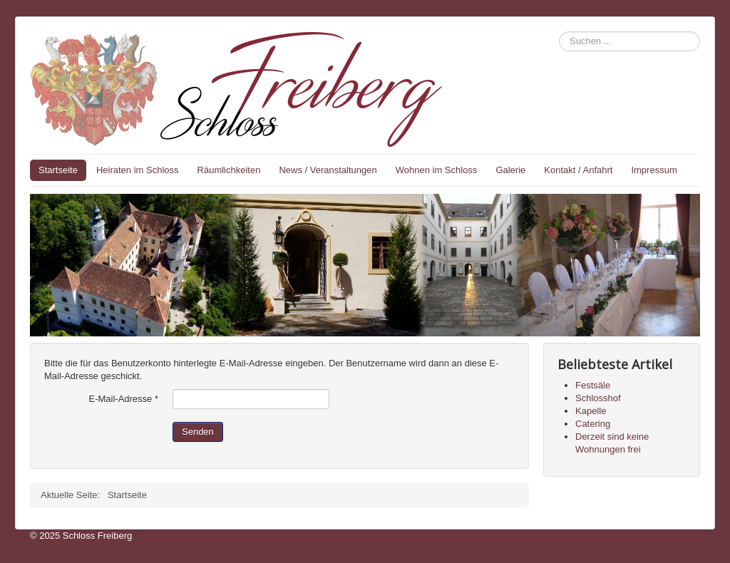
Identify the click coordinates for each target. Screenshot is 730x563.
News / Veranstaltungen (327, 170)
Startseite (58, 170)
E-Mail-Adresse (123, 398)
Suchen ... (559, 31)
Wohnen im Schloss (437, 170)
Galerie (510, 170)
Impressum (654, 170)
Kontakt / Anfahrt (578, 170)
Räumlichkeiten (229, 170)
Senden (198, 431)
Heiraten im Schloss (137, 170)
